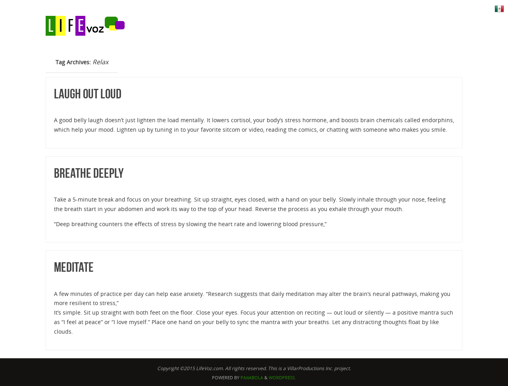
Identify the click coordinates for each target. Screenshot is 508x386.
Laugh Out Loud (87, 93)
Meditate (74, 267)
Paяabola (252, 377)
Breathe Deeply (88, 173)
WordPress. (282, 377)
